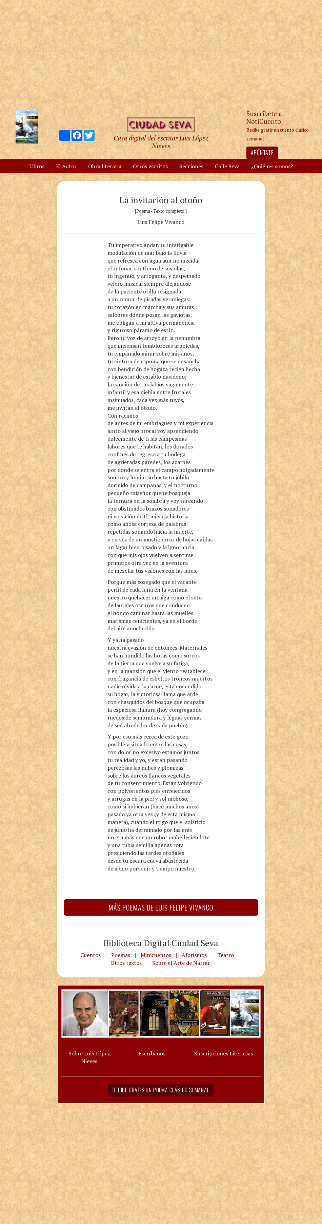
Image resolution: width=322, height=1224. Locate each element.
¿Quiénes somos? (272, 166)
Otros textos (126, 963)
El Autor (66, 166)
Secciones (191, 166)
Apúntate (262, 153)
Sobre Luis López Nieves (89, 1057)
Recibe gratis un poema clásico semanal (161, 1090)
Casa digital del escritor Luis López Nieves (161, 142)
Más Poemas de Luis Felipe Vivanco (160, 907)
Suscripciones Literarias (223, 1053)
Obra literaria (104, 166)
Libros (36, 166)
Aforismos (194, 955)
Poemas (120, 955)
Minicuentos (156, 955)
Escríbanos (151, 1053)
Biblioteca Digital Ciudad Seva (160, 943)
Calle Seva (227, 166)
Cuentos (90, 955)
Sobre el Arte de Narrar (181, 963)
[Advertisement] (161, 54)
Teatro (225, 955)
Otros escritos (150, 166)
